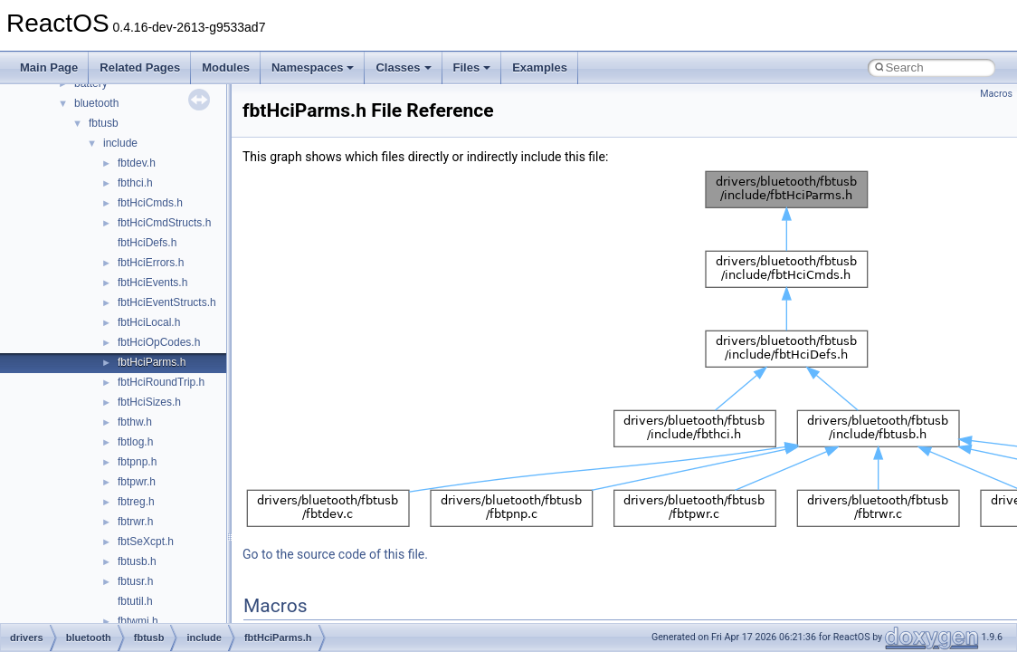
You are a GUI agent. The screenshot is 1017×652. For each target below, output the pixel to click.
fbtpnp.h (137, 461)
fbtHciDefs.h (147, 242)
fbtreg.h (136, 501)
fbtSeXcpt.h (146, 541)
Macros (996, 94)
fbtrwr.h (135, 521)
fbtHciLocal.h (149, 322)
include (120, 143)
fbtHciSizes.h (149, 402)
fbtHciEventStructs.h (167, 302)
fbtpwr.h (137, 481)
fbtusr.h (135, 581)
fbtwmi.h (138, 621)
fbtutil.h (135, 601)
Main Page (49, 67)
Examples (539, 67)
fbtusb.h (137, 561)
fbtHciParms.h (151, 362)
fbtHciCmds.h (150, 203)
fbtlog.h (135, 442)
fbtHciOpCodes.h (159, 342)
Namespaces (313, 67)
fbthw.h (135, 422)
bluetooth (96, 103)
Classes (403, 67)
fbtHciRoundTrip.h (161, 382)
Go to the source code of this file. (335, 554)
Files (472, 67)
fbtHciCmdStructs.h (164, 222)
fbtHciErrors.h (151, 262)
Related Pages (140, 67)
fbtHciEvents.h (152, 282)
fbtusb (104, 123)
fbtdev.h (137, 163)
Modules (226, 67)
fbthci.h (135, 183)
